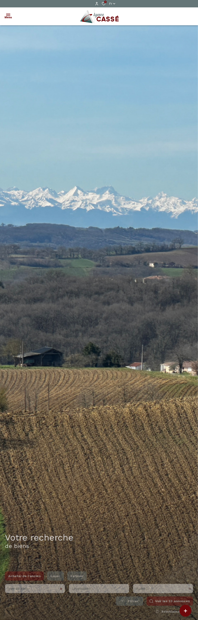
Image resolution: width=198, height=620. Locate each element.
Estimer (77, 582)
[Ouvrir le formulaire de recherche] (129, 607)
